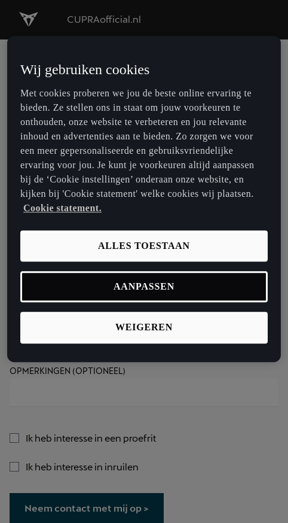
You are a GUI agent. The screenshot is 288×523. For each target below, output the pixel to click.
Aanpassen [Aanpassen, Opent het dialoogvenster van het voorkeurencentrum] (144, 286)
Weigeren (144, 328)
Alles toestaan (144, 246)
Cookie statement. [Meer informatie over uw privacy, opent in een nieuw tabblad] (62, 208)
